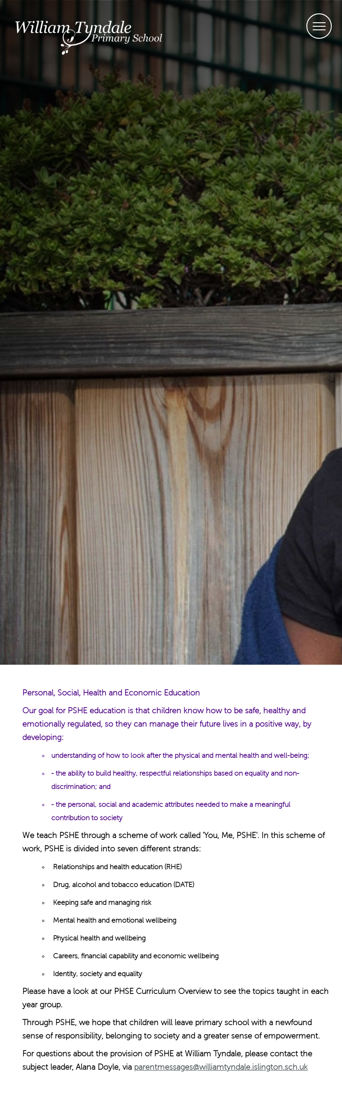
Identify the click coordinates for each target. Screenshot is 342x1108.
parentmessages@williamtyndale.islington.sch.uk (221, 1067)
